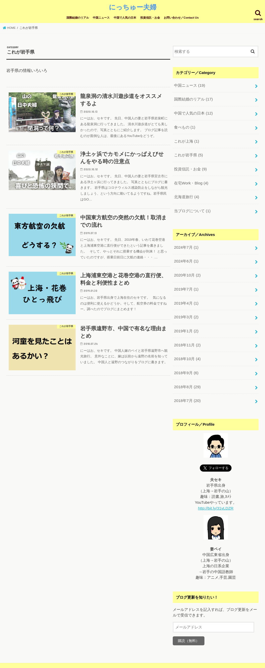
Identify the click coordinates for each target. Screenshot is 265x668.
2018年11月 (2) (187, 336)
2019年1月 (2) (186, 323)
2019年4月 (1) (186, 296)
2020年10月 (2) (187, 269)
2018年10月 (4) (187, 350)
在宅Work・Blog (191, 179)
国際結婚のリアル (77, 17)
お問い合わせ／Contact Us (181, 17)
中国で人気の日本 (125, 17)
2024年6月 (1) (186, 255)
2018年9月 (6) (186, 363)
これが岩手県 (188, 152)
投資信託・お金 (150, 17)
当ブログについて (192, 206)
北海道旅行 (186, 192)
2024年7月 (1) (186, 242)
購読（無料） (188, 629)
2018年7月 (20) (187, 390)
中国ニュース (101, 17)
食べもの (184, 125)
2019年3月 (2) (186, 309)
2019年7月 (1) (186, 282)
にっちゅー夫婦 (132, 6)
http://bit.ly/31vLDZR (216, 497)
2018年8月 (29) (187, 376)
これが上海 (186, 138)
